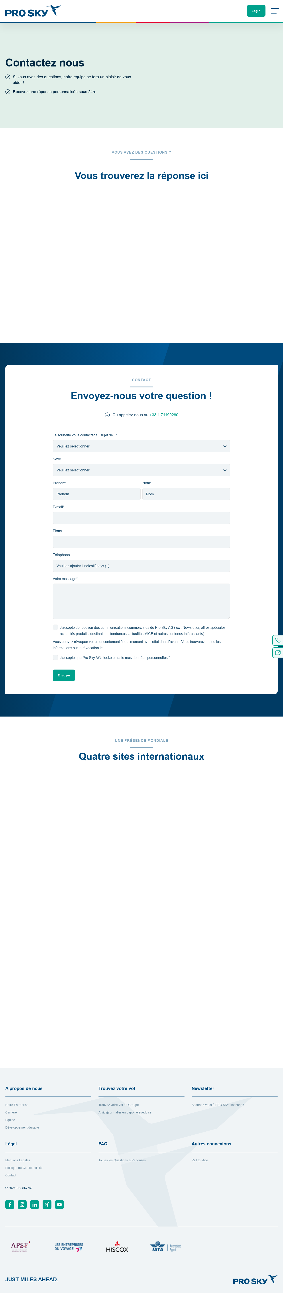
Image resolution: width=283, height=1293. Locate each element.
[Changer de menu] (275, 11)
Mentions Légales (17, 1160)
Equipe (10, 1120)
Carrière (11, 1112)
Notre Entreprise (16, 1105)
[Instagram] (22, 1204)
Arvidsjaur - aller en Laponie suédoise (124, 1112)
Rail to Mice (200, 1160)
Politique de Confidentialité (24, 1168)
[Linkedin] (34, 1204)
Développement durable (22, 1127)
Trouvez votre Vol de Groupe (118, 1105)
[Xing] (47, 1204)
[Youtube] (59, 1204)
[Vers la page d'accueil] (33, 11)
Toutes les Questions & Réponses (122, 1160)
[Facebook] (9, 1204)
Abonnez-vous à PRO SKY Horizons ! (218, 1105)
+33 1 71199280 (163, 414)
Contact (10, 1175)
